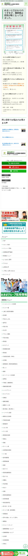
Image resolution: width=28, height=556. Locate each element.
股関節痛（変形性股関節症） (10, 364)
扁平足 (5, 322)
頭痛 (4, 491)
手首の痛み (6, 337)
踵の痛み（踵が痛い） (9, 409)
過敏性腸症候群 (7, 386)
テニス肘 (5, 431)
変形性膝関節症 (7, 472)
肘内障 (5, 315)
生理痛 (5, 360)
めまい (5, 487)
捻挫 (4, 465)
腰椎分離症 (6, 401)
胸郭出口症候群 (7, 416)
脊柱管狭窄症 (6, 502)
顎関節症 (5, 513)
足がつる (5, 476)
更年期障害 (6, 457)
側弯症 (5, 379)
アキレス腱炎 (6, 334)
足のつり (5, 468)
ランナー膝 (6, 307)
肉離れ (5, 480)
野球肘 (5, 341)
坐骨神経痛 (6, 498)
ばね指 (5, 536)
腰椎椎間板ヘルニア (8, 528)
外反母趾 (5, 483)
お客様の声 (6, 267)
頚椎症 (5, 397)
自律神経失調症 (7, 450)
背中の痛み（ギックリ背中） (10, 517)
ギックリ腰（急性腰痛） (9, 510)
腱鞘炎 (5, 521)
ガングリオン (6, 394)
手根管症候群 (6, 420)
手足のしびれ (6, 319)
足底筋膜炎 (6, 540)
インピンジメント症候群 (9, 304)
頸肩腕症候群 (6, 349)
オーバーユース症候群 (9, 375)
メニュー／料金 (7, 248)
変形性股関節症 (7, 495)
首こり (5, 367)
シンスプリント (7, 390)
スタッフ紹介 (6, 244)
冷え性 (5, 330)
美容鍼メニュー (7, 255)
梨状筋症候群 (6, 435)
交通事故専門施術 (7, 252)
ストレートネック (7, 525)
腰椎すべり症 (6, 405)
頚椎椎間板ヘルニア (8, 532)
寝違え (5, 439)
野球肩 (5, 352)
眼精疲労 (5, 423)
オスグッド (6, 345)
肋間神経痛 (6, 461)
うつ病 (5, 453)
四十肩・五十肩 (7, 506)
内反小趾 (5, 326)
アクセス (5, 263)
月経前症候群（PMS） (9, 356)
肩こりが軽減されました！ (8, 137)
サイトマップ (6, 274)
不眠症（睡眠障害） (8, 382)
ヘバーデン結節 (7, 412)
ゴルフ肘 (5, 427)
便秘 (4, 442)
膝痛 (4, 371)
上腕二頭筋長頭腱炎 (8, 311)
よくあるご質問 (7, 259)
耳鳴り (5, 543)
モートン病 (6, 446)
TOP (4, 240)
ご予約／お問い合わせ (9, 270)
